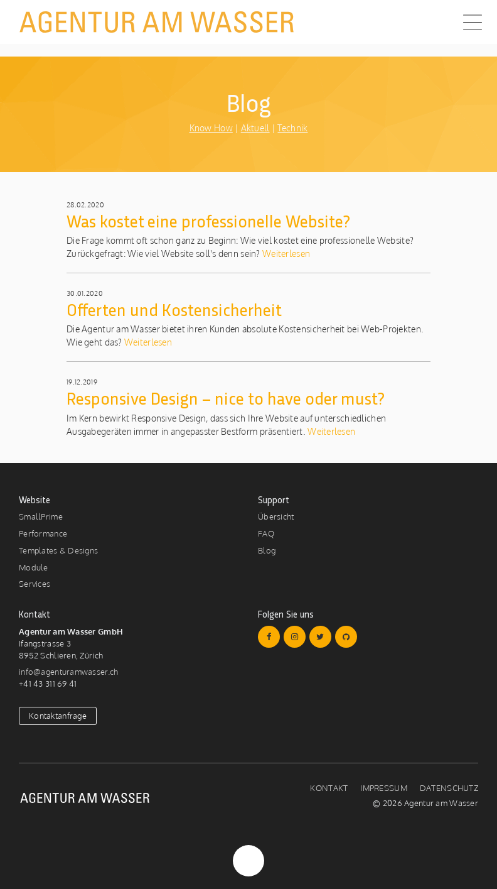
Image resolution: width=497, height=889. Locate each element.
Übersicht (276, 516)
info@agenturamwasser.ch (68, 672)
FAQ (266, 533)
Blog (266, 550)
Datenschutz (449, 788)
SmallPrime (41, 516)
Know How (211, 128)
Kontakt (329, 788)
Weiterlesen (285, 253)
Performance (43, 533)
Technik (292, 128)
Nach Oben (248, 860)
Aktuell (255, 128)
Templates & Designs (58, 550)
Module (33, 567)
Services (34, 584)
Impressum (383, 788)
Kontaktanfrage (58, 716)
